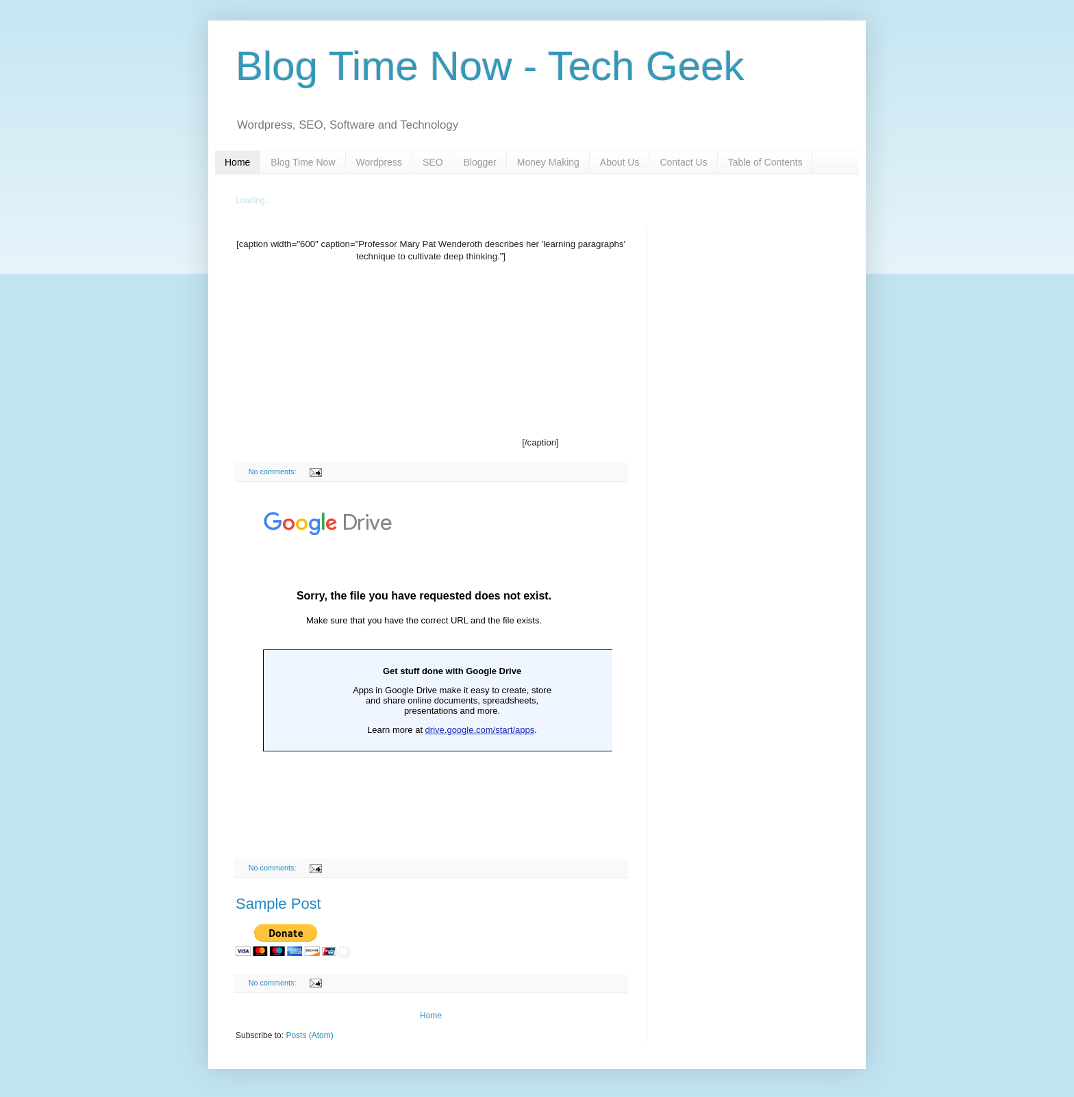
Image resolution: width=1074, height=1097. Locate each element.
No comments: (274, 471)
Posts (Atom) (309, 1035)
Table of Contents (765, 162)
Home (237, 162)
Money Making (548, 162)
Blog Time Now (303, 162)
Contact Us (683, 162)
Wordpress (379, 162)
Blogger (480, 162)
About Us (620, 162)
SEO (433, 162)
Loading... (254, 200)
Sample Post (278, 903)
